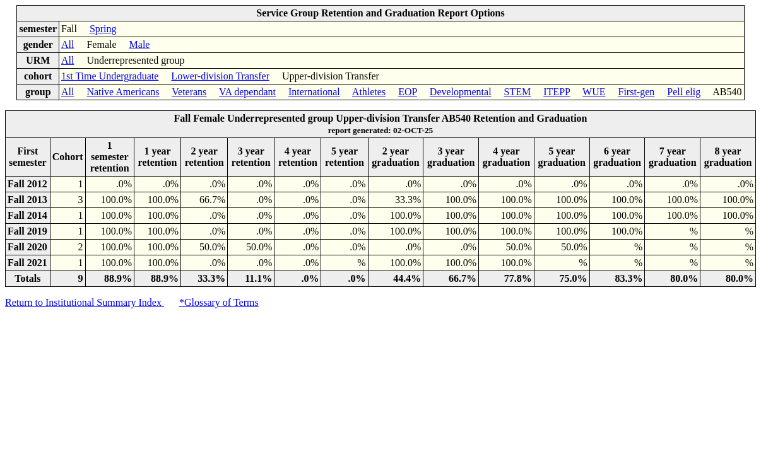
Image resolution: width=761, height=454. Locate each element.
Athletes (369, 91)
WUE (593, 91)
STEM (517, 91)
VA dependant (247, 91)
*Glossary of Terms (219, 302)
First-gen (636, 91)
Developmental (461, 91)
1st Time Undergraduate (109, 76)
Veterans (189, 91)
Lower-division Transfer (220, 76)
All (67, 44)
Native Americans (122, 91)
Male (139, 44)
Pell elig (683, 91)
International (314, 91)
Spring (103, 28)
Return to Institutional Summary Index (84, 302)
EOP (407, 91)
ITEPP (556, 91)
